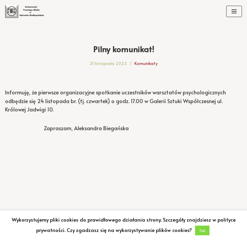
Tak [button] (202, 230)
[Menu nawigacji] (234, 11)
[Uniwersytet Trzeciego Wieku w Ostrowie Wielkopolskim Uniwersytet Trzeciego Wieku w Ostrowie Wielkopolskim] (25, 11)
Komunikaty (146, 63)
